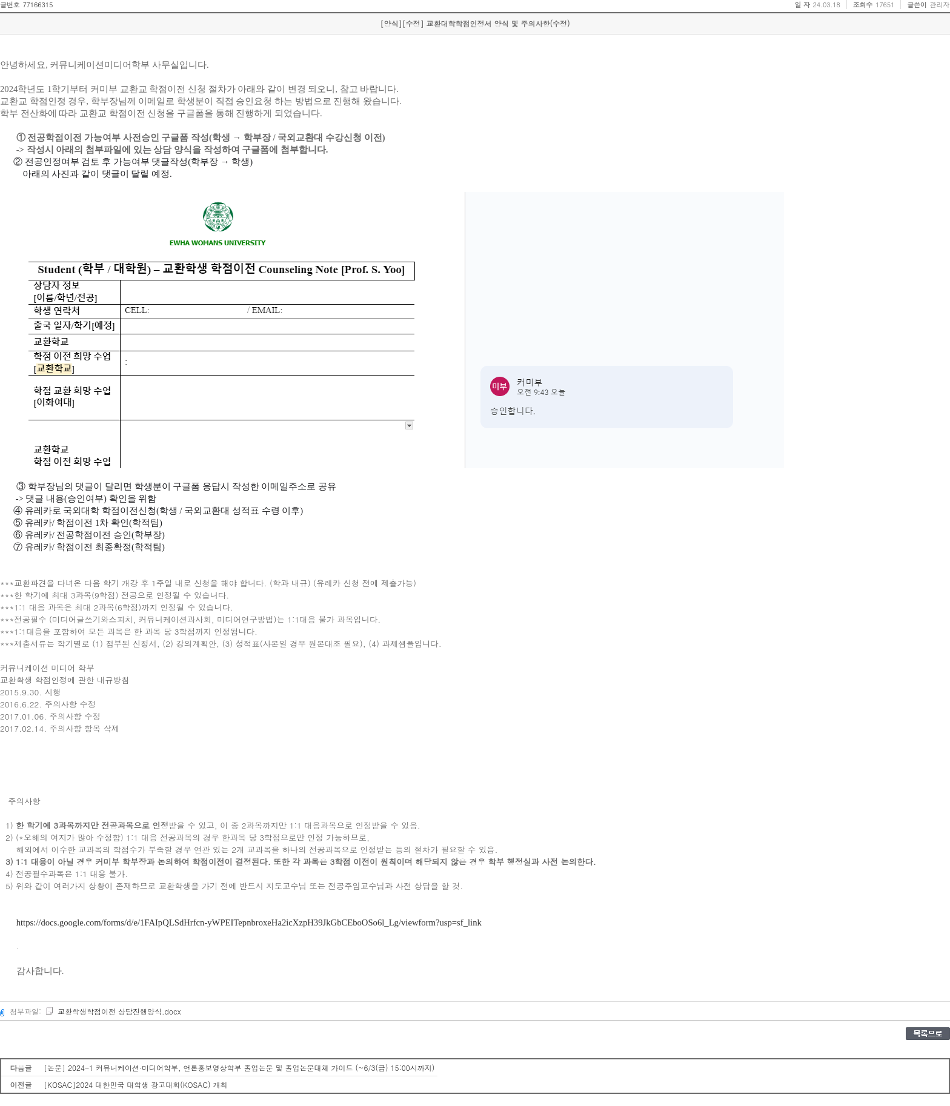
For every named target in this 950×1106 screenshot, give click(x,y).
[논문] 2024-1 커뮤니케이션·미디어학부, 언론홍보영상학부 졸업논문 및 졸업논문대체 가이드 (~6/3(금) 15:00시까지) (239, 1067)
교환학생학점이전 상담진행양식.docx (113, 1011)
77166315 (37, 4)
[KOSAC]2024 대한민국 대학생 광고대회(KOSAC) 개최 (135, 1084)
